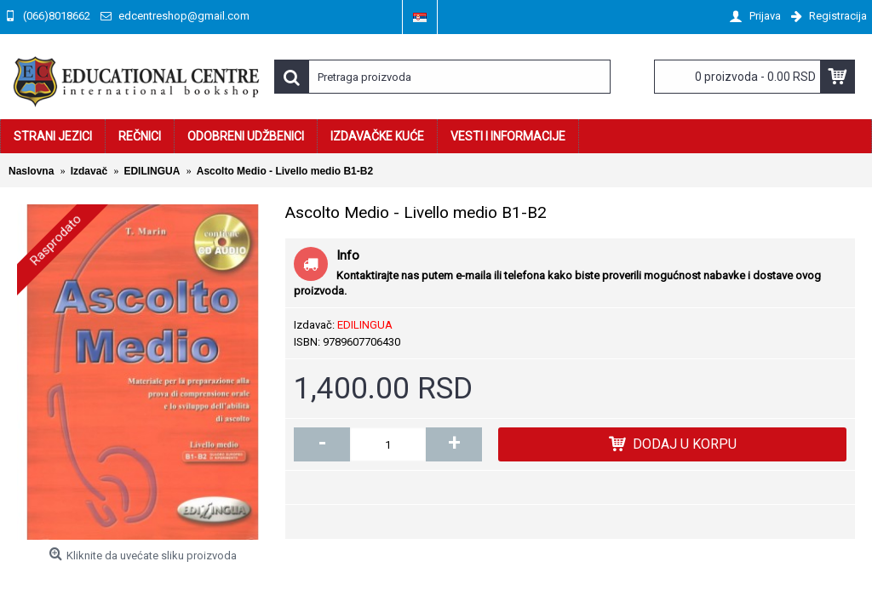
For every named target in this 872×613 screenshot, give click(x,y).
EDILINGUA (365, 324)
